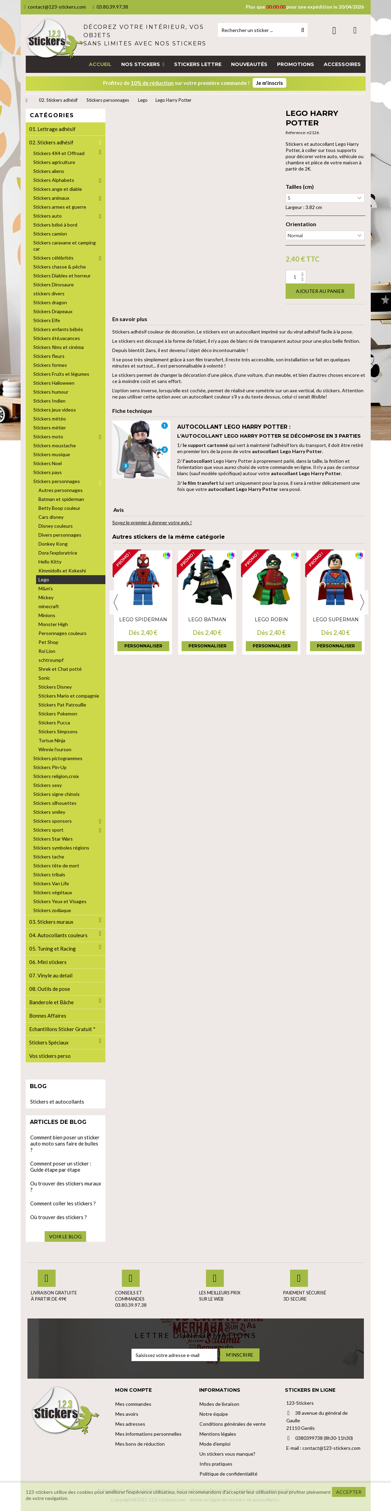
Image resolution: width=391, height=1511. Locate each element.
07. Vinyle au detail (50, 975)
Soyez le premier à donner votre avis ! (152, 522)
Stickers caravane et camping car (64, 246)
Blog (38, 1086)
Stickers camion (50, 234)
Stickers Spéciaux (49, 1042)
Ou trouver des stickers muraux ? (65, 1186)
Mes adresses (130, 1424)
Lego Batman (207, 619)
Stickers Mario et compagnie (68, 696)
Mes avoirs (126, 1414)
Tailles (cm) (300, 187)
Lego (43, 579)
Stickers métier (49, 427)
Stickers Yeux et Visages (60, 901)
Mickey (46, 597)
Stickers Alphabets (53, 180)
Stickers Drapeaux (52, 311)
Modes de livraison (219, 1404)
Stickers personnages (56, 481)
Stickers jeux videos (54, 410)
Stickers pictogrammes (57, 758)
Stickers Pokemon (57, 713)
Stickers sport (48, 830)
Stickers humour (50, 392)
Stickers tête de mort (56, 865)
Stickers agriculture (54, 162)
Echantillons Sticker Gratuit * (62, 1029)
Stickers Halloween (53, 383)
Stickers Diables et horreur (62, 275)
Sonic (44, 678)
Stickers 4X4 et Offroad (58, 153)
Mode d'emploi (214, 1444)
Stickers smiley (49, 812)
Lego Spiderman (143, 619)
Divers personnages (59, 535)
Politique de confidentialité (228, 1474)
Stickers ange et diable (57, 189)
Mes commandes (133, 1404)
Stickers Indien (49, 401)
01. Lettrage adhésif (52, 129)
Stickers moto (48, 436)
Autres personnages (60, 490)
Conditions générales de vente (232, 1424)
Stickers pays (47, 472)
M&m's (45, 588)
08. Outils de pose (49, 989)
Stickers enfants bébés (58, 329)
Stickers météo (49, 418)
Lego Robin (271, 619)
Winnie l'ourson (54, 749)
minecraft (48, 606)
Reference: (296, 132)
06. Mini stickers (48, 962)
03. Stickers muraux (51, 922)
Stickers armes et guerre (59, 207)
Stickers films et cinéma (58, 347)
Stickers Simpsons (58, 731)
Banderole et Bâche (51, 1002)
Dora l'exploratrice (57, 553)
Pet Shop (48, 642)
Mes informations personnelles (148, 1434)
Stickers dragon (50, 302)
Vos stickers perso (50, 1056)
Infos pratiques (215, 1464)
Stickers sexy (47, 785)
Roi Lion (46, 651)
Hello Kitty (49, 562)
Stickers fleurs (49, 356)
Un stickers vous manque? (227, 1454)
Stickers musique (51, 454)
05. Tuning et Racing (52, 948)
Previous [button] (116, 602)
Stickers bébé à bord (55, 225)
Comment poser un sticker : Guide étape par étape (60, 1166)
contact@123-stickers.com (55, 7)
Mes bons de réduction (140, 1444)
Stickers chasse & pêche (59, 267)
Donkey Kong (53, 544)
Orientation (301, 224)
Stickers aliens (48, 171)
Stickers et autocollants (57, 1101)
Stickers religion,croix (56, 776)
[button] (142, 64)
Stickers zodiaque (52, 910)
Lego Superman (336, 619)
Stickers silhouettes (55, 803)
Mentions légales (217, 1434)
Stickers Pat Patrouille (62, 705)
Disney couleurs (55, 526)
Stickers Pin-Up (50, 767)
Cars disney (51, 517)
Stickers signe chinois (56, 794)
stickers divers (49, 293)
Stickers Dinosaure (53, 284)
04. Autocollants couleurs (58, 935)
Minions (46, 615)
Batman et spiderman (61, 499)
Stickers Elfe (46, 320)
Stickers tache (48, 856)
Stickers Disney (55, 687)
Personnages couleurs (62, 633)
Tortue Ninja (51, 740)
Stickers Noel (47, 463)
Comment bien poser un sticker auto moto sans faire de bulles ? (65, 1143)
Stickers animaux (51, 198)
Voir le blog (65, 1236)
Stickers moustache (54, 445)
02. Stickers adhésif (51, 142)
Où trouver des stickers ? (58, 1217)
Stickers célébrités (53, 258)
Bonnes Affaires (47, 1015)
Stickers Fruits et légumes (61, 374)
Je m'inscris (269, 83)
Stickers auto (47, 216)
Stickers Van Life (51, 883)
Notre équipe (213, 1414)
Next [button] (362, 602)
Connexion (334, 30)
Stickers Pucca (54, 722)
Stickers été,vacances (56, 338)
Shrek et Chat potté (60, 669)
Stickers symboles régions (61, 848)
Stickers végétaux (52, 892)
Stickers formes (50, 365)
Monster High (53, 624)
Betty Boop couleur (59, 508)
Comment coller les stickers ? (63, 1203)
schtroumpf (51, 660)
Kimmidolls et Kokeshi (62, 570)
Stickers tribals (49, 874)
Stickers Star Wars (53, 839)
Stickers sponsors (52, 821)
